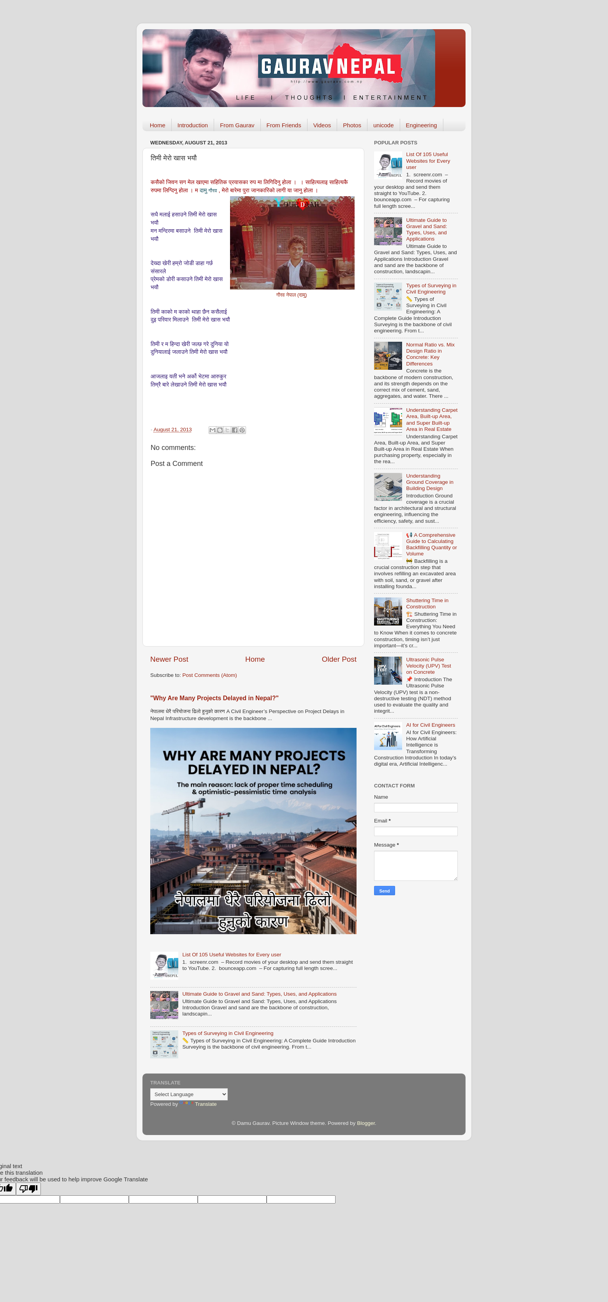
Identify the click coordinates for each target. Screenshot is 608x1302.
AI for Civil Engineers (430, 725)
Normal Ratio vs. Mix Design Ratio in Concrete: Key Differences (430, 354)
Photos (352, 125)
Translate (198, 1104)
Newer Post (169, 659)
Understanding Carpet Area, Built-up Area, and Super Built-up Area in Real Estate (431, 419)
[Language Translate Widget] (189, 1094)
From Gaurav (237, 125)
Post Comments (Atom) (210, 675)
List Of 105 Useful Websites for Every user (231, 955)
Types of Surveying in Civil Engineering (227, 1033)
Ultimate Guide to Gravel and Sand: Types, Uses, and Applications (259, 994)
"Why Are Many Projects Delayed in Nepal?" (214, 698)
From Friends (284, 125)
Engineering (421, 125)
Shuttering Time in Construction (427, 603)
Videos (322, 125)
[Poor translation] (28, 1189)
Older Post (339, 659)
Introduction (192, 125)
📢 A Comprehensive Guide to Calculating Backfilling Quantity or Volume (431, 544)
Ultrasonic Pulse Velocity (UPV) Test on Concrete (428, 666)
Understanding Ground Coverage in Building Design (429, 482)
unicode (383, 125)
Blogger (366, 1123)
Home (157, 125)
